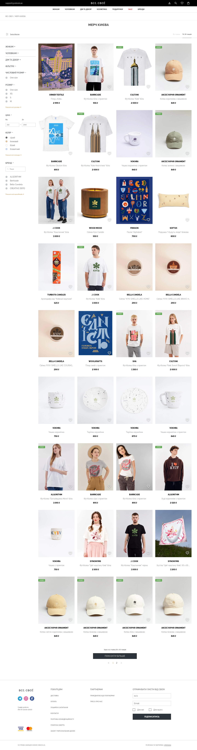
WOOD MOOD (95, 228)
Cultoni (134, 95)
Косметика (102, 9)
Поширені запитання (59, 707)
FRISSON (134, 228)
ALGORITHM (56, 494)
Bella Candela (134, 295)
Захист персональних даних (63, 731)
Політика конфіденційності (62, 719)
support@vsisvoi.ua (13, 3)
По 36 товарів (187, 34)
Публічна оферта (58, 725)
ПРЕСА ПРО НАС (96, 701)
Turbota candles (56, 295)
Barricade (95, 95)
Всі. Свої (9, 16)
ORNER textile (56, 95)
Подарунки (117, 9)
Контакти (55, 713)
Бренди (141, 9)
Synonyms (95, 561)
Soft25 (173, 228)
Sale (130, 9)
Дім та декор (85, 9)
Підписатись (152, 716)
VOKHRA (134, 161)
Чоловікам (70, 9)
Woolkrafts (95, 361)
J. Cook (56, 228)
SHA (134, 361)
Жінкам (56, 9)
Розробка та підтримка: (158, 745)
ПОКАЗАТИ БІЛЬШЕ (115, 656)
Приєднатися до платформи (102, 696)
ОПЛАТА (54, 701)
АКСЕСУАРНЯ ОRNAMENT (173, 95)
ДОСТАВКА (55, 696)
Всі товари (176, 34)
